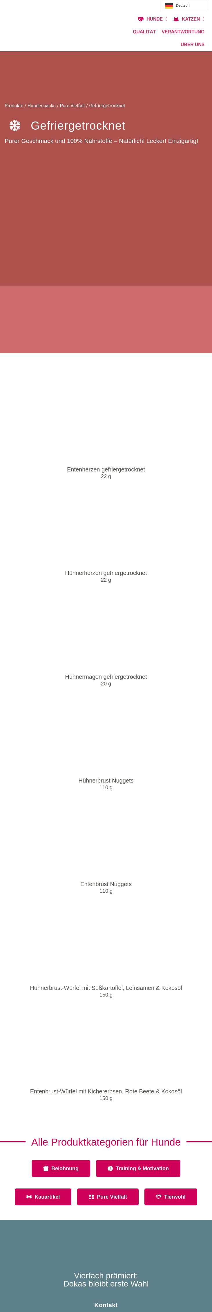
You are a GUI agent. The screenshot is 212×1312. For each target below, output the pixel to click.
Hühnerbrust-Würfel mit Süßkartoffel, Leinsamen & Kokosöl (106, 988)
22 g (106, 476)
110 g (106, 787)
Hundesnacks (42, 105)
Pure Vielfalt (72, 105)
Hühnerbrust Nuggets (105, 780)
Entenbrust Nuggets (106, 884)
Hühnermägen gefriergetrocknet (106, 677)
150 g (106, 995)
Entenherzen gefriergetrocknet (106, 469)
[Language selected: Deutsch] (184, 5)
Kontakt (105, 1305)
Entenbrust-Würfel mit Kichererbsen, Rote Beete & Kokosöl (106, 1091)
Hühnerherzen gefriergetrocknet (106, 573)
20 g (106, 684)
